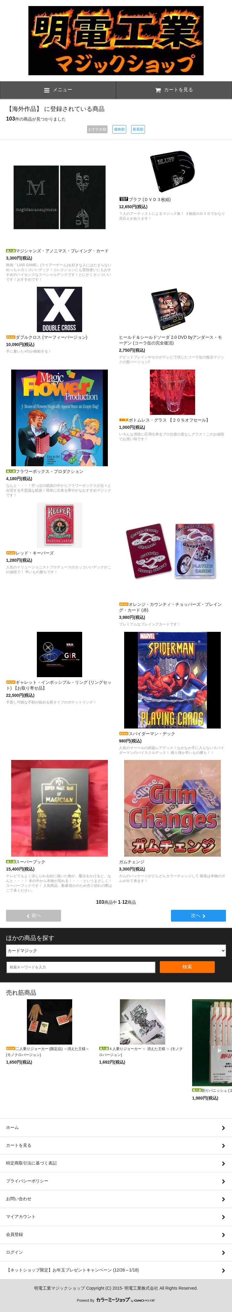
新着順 (138, 129)
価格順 (119, 129)
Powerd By (116, 1300)
